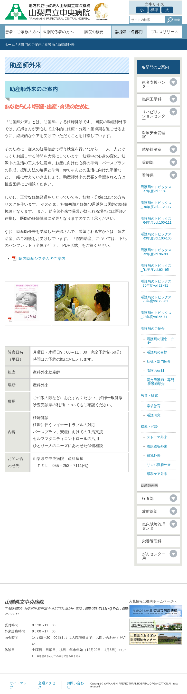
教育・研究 (149, 395)
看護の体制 (155, 371)
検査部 (148, 498)
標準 (154, 10)
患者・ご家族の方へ (22, 32)
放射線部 (150, 511)
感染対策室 (151, 149)
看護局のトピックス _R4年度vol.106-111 (156, 221)
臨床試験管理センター (153, 526)
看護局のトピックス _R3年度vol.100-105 (156, 236)
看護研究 (153, 415)
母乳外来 (153, 455)
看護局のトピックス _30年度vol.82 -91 (156, 283)
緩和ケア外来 (157, 474)
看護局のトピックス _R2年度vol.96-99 (156, 252)
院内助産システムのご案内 (42, 258)
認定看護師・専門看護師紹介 (160, 382)
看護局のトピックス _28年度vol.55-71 (156, 315)
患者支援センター (153, 84)
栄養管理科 (151, 541)
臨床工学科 (151, 99)
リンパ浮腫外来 (159, 465)
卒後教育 (153, 406)
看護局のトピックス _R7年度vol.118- (156, 189)
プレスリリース (164, 32)
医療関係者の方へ (58, 32)
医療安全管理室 (153, 135)
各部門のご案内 (30, 44)
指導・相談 (149, 427)
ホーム (10, 44)
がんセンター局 (153, 556)
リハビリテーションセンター (153, 116)
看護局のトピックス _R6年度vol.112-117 (156, 205)
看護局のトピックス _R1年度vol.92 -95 (156, 268)
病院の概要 (93, 32)
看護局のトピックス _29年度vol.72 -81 (156, 299)
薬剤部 (148, 162)
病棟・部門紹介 (159, 361)
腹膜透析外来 (157, 446)
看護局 (50, 44)
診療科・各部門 (129, 32)
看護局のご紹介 (153, 328)
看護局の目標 (157, 352)
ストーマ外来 (157, 437)
